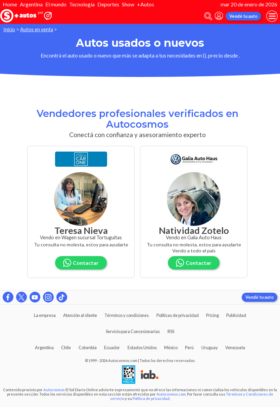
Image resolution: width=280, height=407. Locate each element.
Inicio (9, 29)
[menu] (272, 16)
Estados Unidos (142, 347)
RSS (171, 331)
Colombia (88, 347)
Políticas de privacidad (177, 315)
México (171, 347)
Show (128, 4)
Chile (66, 347)
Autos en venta (36, 29)
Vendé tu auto (243, 16)
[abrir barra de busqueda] (208, 16)
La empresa (45, 315)
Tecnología (82, 4)
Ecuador (112, 347)
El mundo (55, 4)
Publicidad (236, 315)
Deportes (108, 4)
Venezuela (235, 347)
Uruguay (209, 347)
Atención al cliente (80, 315)
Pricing (212, 315)
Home (10, 4)
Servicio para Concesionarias (133, 331)
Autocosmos (54, 390)
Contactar (81, 262)
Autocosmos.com (171, 394)
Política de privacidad (151, 398)
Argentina (31, 4)
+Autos (145, 4)
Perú (189, 347)
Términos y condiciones (126, 315)
